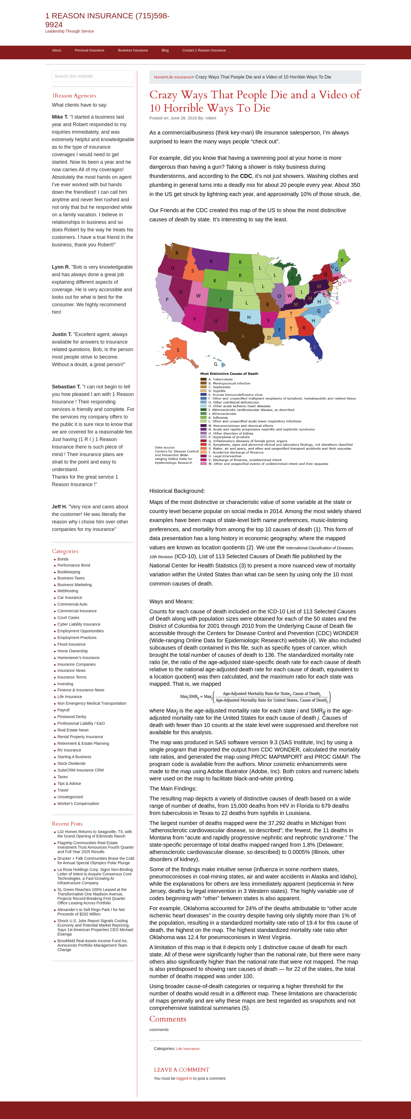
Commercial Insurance (80, 612)
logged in (184, 1080)
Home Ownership (75, 652)
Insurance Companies (79, 666)
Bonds (64, 561)
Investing (66, 685)
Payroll (64, 716)
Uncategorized (72, 803)
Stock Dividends (74, 769)
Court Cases (70, 619)
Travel (64, 796)
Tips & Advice (71, 789)
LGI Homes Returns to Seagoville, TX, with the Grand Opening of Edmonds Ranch (95, 842)
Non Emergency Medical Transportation (82, 707)
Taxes (63, 783)
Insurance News (74, 672)
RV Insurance (71, 756)
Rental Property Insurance (83, 743)
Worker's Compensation (81, 809)
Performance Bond (76, 567)
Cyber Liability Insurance (82, 626)
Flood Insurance (74, 646)
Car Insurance (72, 599)
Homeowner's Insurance (81, 659)
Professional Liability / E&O (84, 729)
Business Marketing (77, 586)
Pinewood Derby (74, 723)
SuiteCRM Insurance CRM (84, 776)
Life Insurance (189, 1050)
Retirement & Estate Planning (87, 749)
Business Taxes (73, 579)
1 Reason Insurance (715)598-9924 (95, 20)
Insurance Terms (74, 679)
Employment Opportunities (84, 632)
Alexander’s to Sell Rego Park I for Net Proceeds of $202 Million (96, 931)
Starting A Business (77, 763)
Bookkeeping (70, 573)
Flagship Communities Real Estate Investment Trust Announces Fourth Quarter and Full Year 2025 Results (93, 858)
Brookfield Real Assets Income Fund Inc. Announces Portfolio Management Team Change (95, 965)
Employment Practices (80, 639)
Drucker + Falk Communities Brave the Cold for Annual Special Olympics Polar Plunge (96, 873)
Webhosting (69, 592)
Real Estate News (75, 736)
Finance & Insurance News (84, 691)
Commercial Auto (75, 606)
